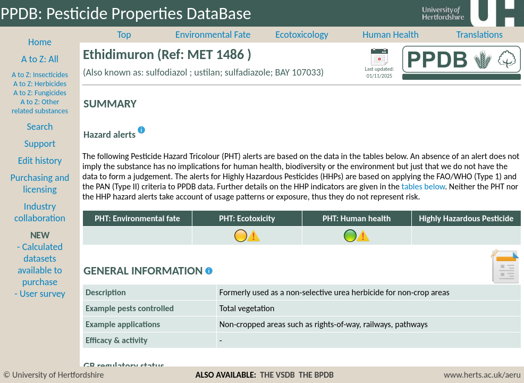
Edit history (40, 160)
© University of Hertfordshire (53, 375)
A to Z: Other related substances (40, 106)
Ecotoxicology (301, 34)
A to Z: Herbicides (39, 83)
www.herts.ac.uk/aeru (482, 375)
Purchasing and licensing (39, 183)
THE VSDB (277, 375)
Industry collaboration (39, 212)
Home (40, 42)
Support (39, 143)
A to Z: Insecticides (40, 74)
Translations (480, 34)
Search (40, 126)
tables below (423, 186)
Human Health (390, 34)
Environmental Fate (212, 34)
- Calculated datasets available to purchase (40, 264)
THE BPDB (316, 375)
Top (124, 34)
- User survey (39, 293)
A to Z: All (39, 59)
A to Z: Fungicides (39, 92)
